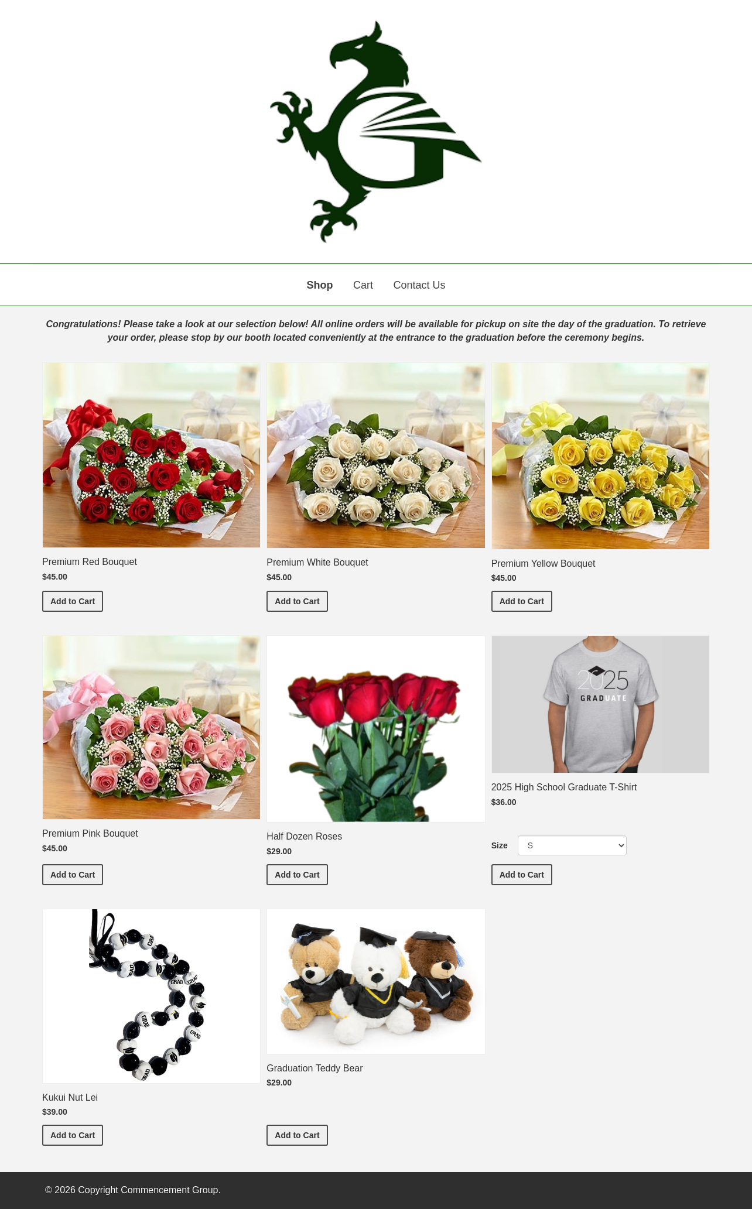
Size (499, 845)
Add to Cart (76, 600)
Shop (320, 285)
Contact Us (419, 285)
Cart (363, 285)
